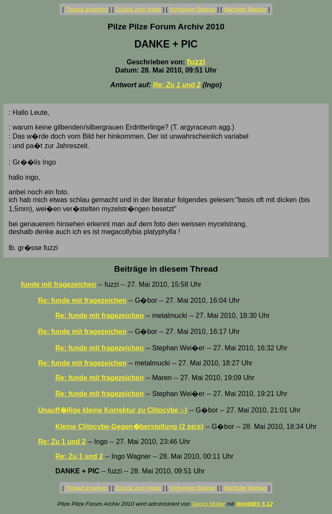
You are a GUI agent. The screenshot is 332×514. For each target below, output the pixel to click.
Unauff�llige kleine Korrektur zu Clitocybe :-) (112, 410)
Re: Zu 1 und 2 (177, 85)
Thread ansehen (86, 9)
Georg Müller (208, 504)
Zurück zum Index (138, 9)
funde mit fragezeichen (58, 284)
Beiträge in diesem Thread (166, 268)
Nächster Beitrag (244, 9)
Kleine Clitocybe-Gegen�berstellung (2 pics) (129, 426)
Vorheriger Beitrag (192, 9)
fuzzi (196, 61)
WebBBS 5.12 (254, 504)
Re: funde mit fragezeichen (82, 300)
